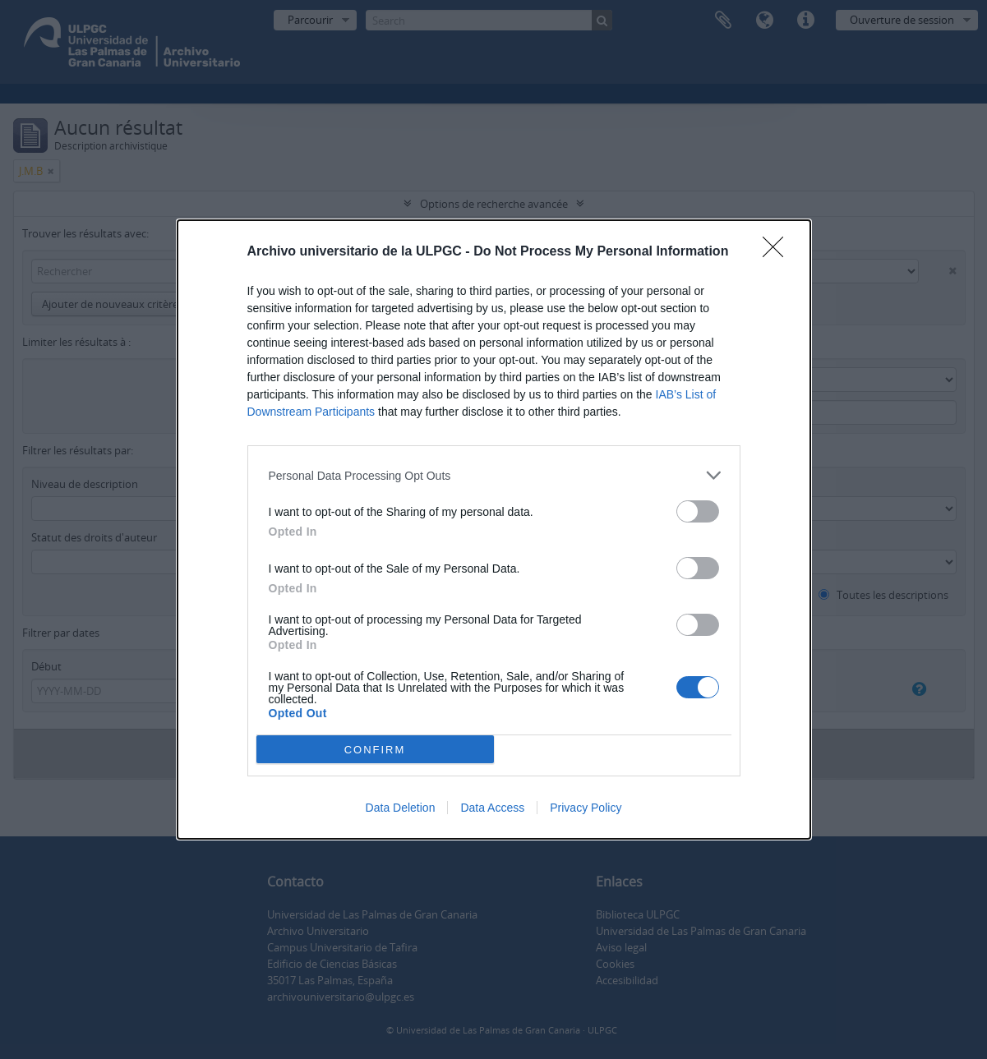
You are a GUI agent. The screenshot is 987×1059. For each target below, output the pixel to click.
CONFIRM (375, 749)
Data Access (492, 807)
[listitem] (494, 475)
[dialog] (494, 529)
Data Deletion (401, 807)
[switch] (697, 511)
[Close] (778, 252)
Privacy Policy (585, 807)
